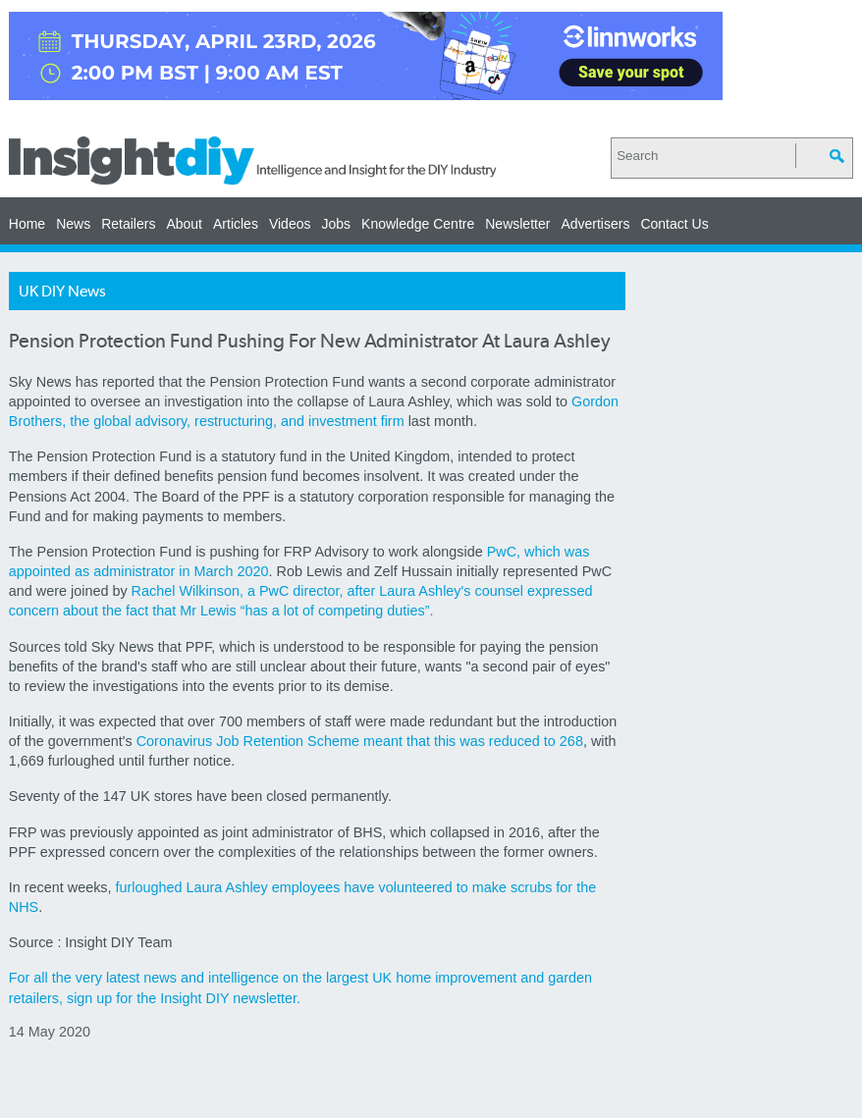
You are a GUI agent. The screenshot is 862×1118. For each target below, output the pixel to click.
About (184, 224)
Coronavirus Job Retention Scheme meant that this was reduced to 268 (359, 741)
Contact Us (674, 224)
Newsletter (517, 224)
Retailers (128, 224)
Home (27, 224)
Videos (290, 224)
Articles (235, 224)
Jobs (335, 224)
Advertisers (595, 224)
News (73, 224)
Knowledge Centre (417, 224)
